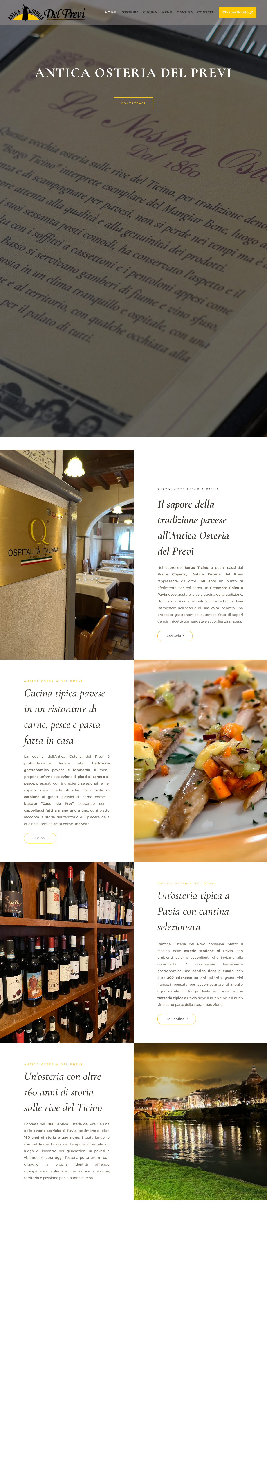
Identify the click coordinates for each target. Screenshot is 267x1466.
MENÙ (167, 12)
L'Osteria (174, 636)
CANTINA (185, 12)
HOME (110, 12)
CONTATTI (206, 12)
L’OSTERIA (129, 12)
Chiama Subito (237, 12)
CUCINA (150, 12)
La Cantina (175, 1019)
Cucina (39, 838)
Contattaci (133, 103)
